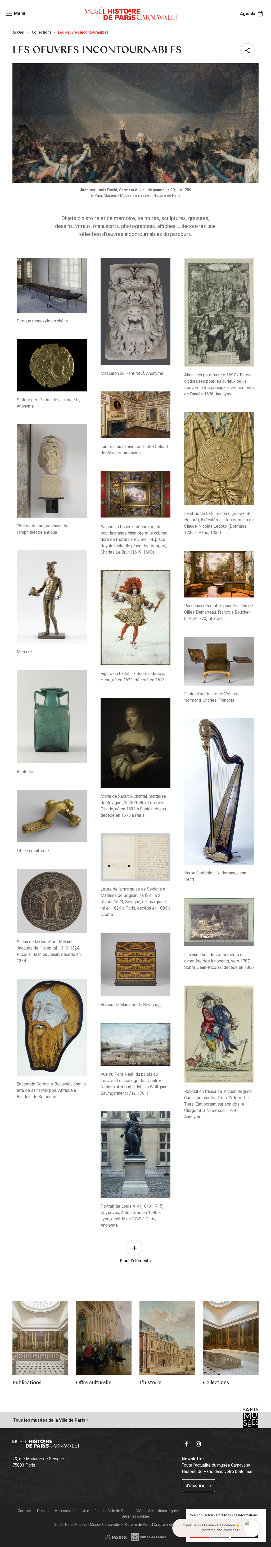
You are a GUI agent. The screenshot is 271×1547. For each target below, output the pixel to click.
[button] (248, 50)
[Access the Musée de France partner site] (116, 1537)
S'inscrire (198, 1485)
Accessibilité (65, 1511)
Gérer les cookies (135, 1516)
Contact (24, 1511)
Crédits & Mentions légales (158, 1511)
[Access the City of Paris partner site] (149, 1537)
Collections (42, 32)
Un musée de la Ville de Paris (105, 1511)
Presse (43, 1511)
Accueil (18, 32)
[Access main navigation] (15, 13)
